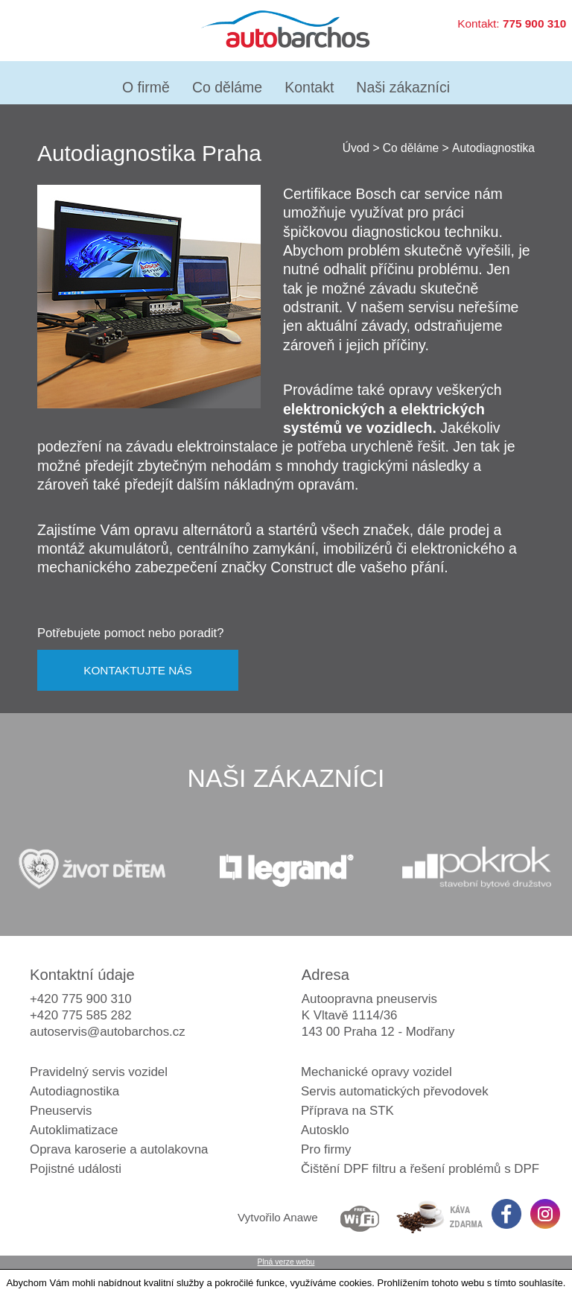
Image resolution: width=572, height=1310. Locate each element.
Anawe (300, 1217)
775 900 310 (534, 23)
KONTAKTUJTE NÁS (137, 670)
